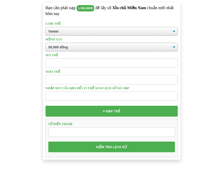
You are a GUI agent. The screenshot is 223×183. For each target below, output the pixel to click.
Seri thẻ (53, 71)
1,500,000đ (85, 8)
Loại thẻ (53, 23)
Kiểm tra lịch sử (111, 147)
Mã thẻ (52, 55)
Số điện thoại (60, 124)
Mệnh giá (54, 39)
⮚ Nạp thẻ (111, 111)
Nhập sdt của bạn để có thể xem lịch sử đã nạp (87, 88)
